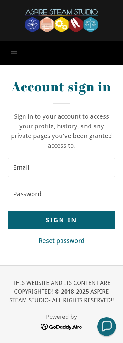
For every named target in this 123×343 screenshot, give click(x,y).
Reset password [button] (62, 241)
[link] (61, 21)
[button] (14, 52)
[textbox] (61, 167)
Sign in (61, 220)
